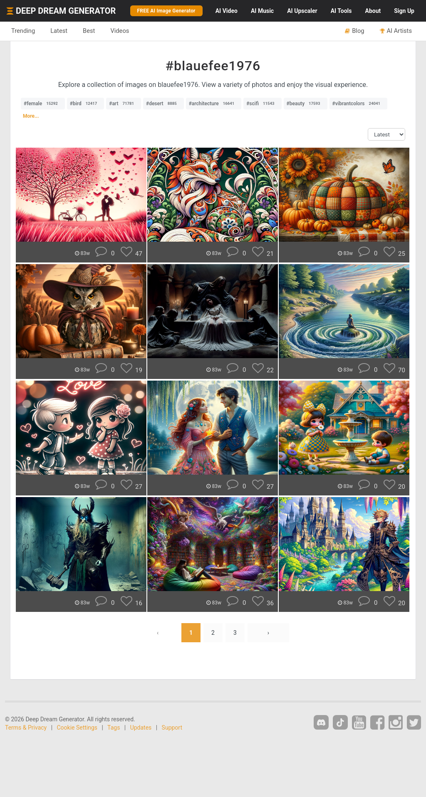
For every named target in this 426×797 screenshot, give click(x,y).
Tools (341, 10)
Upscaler (302, 10)
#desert (163, 103)
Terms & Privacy (26, 727)
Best (89, 31)
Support (172, 727)
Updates (141, 727)
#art (123, 103)
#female (43, 103)
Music (262, 10)
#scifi (262, 103)
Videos (119, 31)
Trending (23, 31)
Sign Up (404, 10)
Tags (113, 727)
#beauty (305, 103)
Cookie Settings (77, 727)
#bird (86, 103)
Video (226, 10)
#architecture (214, 103)
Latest (58, 31)
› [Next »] (268, 632)
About (373, 10)
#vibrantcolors (358, 103)
